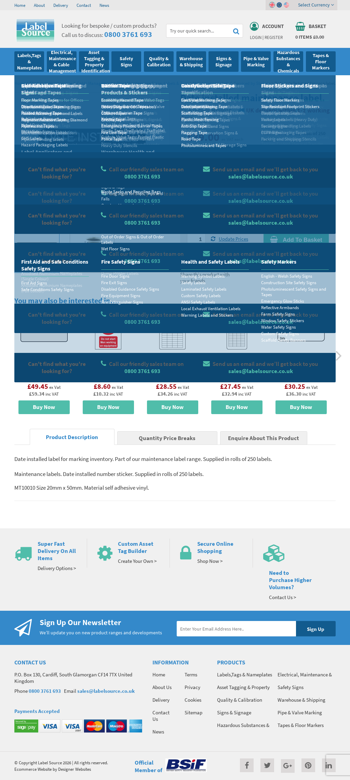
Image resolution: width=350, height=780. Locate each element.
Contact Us (161, 715)
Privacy (192, 687)
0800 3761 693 (128, 34)
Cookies (193, 700)
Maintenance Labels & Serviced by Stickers (231, 83)
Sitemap (193, 712)
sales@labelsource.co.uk (106, 691)
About (39, 5)
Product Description (72, 437)
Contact (84, 5)
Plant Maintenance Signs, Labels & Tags (153, 83)
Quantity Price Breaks (296, 152)
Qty (190, 227)
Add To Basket (296, 239)
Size (191, 200)
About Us (162, 687)
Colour (270, 200)
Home (19, 5)
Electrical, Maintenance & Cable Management (70, 83)
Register (274, 37)
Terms (191, 674)
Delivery (60, 5)
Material (195, 173)
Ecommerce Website (33, 769)
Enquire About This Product (263, 438)
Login (255, 37)
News (104, 5)
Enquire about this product (296, 253)
